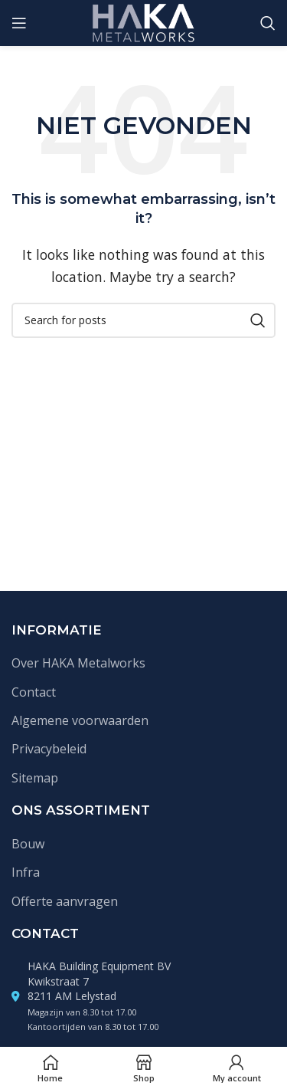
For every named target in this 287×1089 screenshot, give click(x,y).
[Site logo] (143, 21)
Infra (25, 872)
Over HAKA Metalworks (78, 662)
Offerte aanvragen (64, 901)
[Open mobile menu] (19, 23)
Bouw (27, 843)
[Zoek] (268, 23)
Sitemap (34, 777)
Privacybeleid (48, 748)
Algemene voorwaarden (79, 720)
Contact (33, 692)
